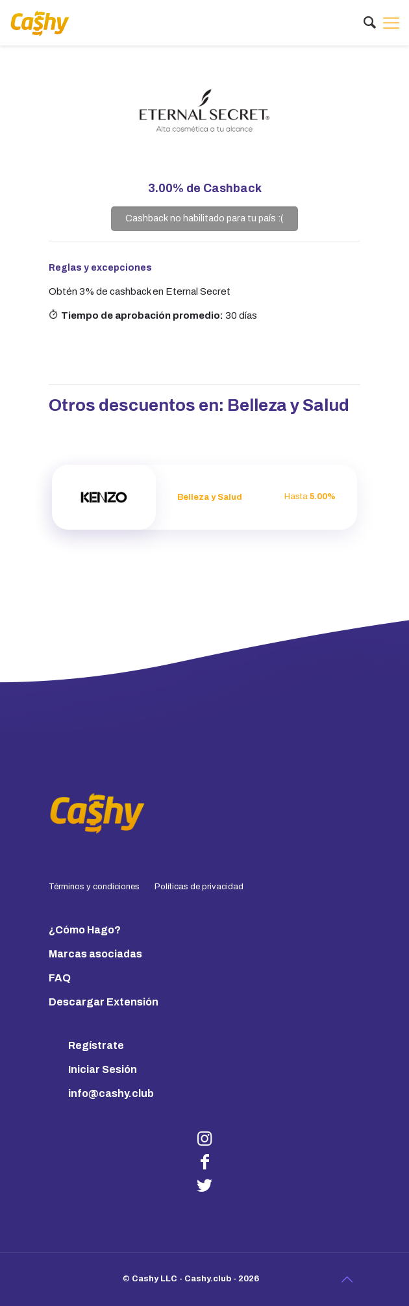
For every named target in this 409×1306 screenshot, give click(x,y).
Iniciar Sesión (102, 1069)
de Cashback (205, 188)
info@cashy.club (111, 1093)
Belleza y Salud (288, 405)
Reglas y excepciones (100, 268)
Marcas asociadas (95, 953)
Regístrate (96, 1045)
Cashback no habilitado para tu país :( (204, 218)
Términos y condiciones (94, 886)
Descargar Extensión (103, 1001)
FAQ (60, 977)
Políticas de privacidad (199, 886)
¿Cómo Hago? (85, 929)
